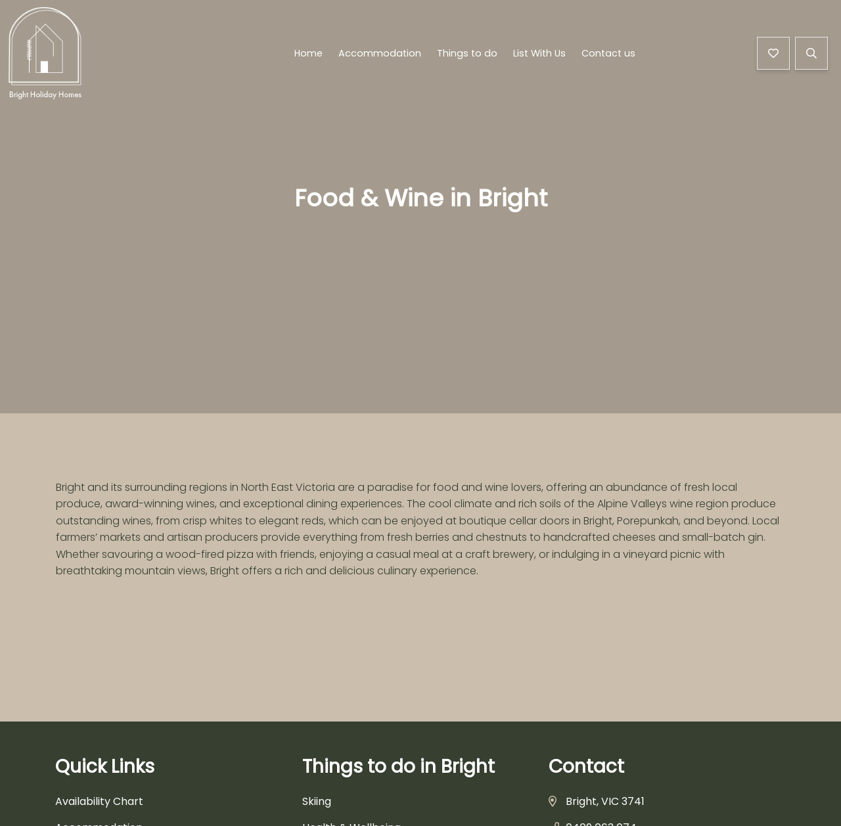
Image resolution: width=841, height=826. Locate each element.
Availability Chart (99, 801)
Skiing (316, 801)
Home (308, 55)
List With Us (539, 55)
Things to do (467, 55)
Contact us (608, 55)
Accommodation (379, 55)
